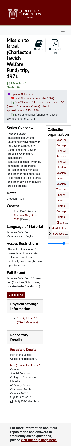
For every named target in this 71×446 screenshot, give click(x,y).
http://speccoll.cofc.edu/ (25, 365)
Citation (38, 45)
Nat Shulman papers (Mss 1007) (35, 98)
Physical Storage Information (24, 306)
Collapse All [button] (16, 294)
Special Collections (23, 94)
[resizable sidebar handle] (58, 243)
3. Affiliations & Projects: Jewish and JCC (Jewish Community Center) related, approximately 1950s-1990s (35, 106)
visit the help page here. (39, 440)
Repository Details (19, 337)
